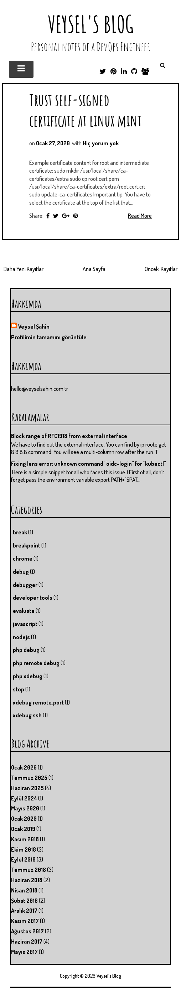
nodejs (21, 637)
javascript (25, 623)
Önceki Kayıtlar (161, 269)
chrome (22, 558)
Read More (140, 215)
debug (21, 571)
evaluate (24, 610)
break (20, 532)
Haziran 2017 (26, 941)
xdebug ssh (27, 715)
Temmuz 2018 (28, 869)
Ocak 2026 (24, 767)
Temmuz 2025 (29, 777)
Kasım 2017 (25, 920)
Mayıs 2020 (25, 808)
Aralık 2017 (24, 910)
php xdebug (27, 676)
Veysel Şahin (34, 326)
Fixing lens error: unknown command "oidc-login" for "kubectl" (88, 463)
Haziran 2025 (27, 788)
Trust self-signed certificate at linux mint (85, 110)
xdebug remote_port (38, 702)
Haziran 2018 (26, 880)
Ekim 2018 (23, 849)
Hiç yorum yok (101, 143)
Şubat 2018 (24, 900)
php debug (26, 649)
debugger (25, 584)
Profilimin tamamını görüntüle (49, 337)
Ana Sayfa (94, 269)
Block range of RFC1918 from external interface (69, 435)
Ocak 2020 (24, 818)
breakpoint (26, 545)
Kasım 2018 (25, 839)
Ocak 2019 (23, 828)
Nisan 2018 (24, 890)
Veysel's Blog (91, 24)
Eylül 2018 (23, 859)
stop (18, 689)
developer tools (32, 597)
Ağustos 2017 (27, 931)
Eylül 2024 (24, 798)
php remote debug (36, 663)
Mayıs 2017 (24, 951)
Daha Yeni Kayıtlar (23, 269)
